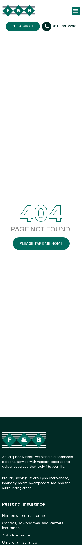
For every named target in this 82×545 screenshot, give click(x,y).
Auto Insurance (16, 535)
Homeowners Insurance (23, 516)
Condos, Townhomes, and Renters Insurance (33, 525)
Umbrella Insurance (19, 542)
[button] (76, 11)
